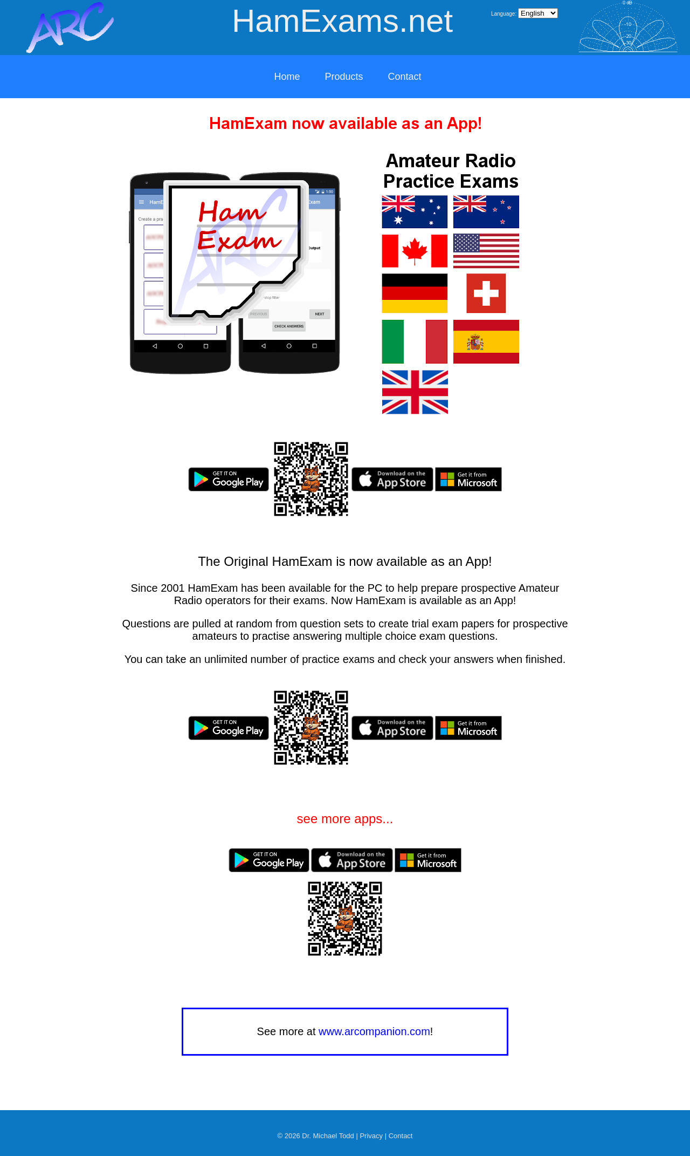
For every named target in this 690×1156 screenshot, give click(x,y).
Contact (405, 76)
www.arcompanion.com (374, 1031)
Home (287, 76)
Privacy (371, 1136)
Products (344, 76)
